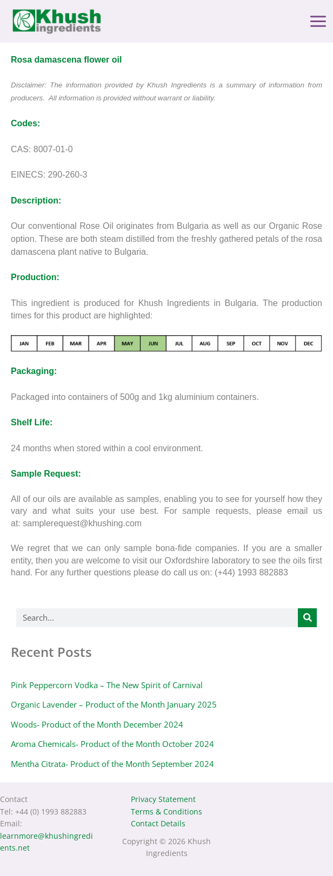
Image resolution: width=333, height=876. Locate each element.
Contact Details (158, 823)
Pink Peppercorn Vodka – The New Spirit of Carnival (107, 686)
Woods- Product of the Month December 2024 (97, 726)
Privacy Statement (163, 799)
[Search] (307, 619)
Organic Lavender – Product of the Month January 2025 (114, 706)
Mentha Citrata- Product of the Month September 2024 (112, 765)
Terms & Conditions (166, 811)
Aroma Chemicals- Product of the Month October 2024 (112, 746)
